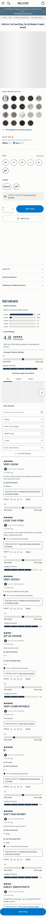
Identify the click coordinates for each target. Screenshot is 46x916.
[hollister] (23, 3)
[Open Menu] (2, 3)
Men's (5, 17)
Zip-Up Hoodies (37, 17)
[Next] (44, 11)
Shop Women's (19, 13)
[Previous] (2, 11)
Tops (10, 17)
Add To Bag (30, 209)
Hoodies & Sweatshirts (21, 17)
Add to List (23, 218)
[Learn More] (9, 143)
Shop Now (23, 246)
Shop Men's (28, 13)
